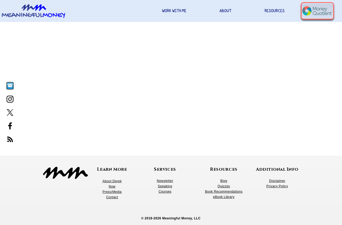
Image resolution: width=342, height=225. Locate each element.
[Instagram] (10, 99)
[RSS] (10, 139)
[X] (10, 112)
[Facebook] (10, 126)
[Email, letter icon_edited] (10, 85)
